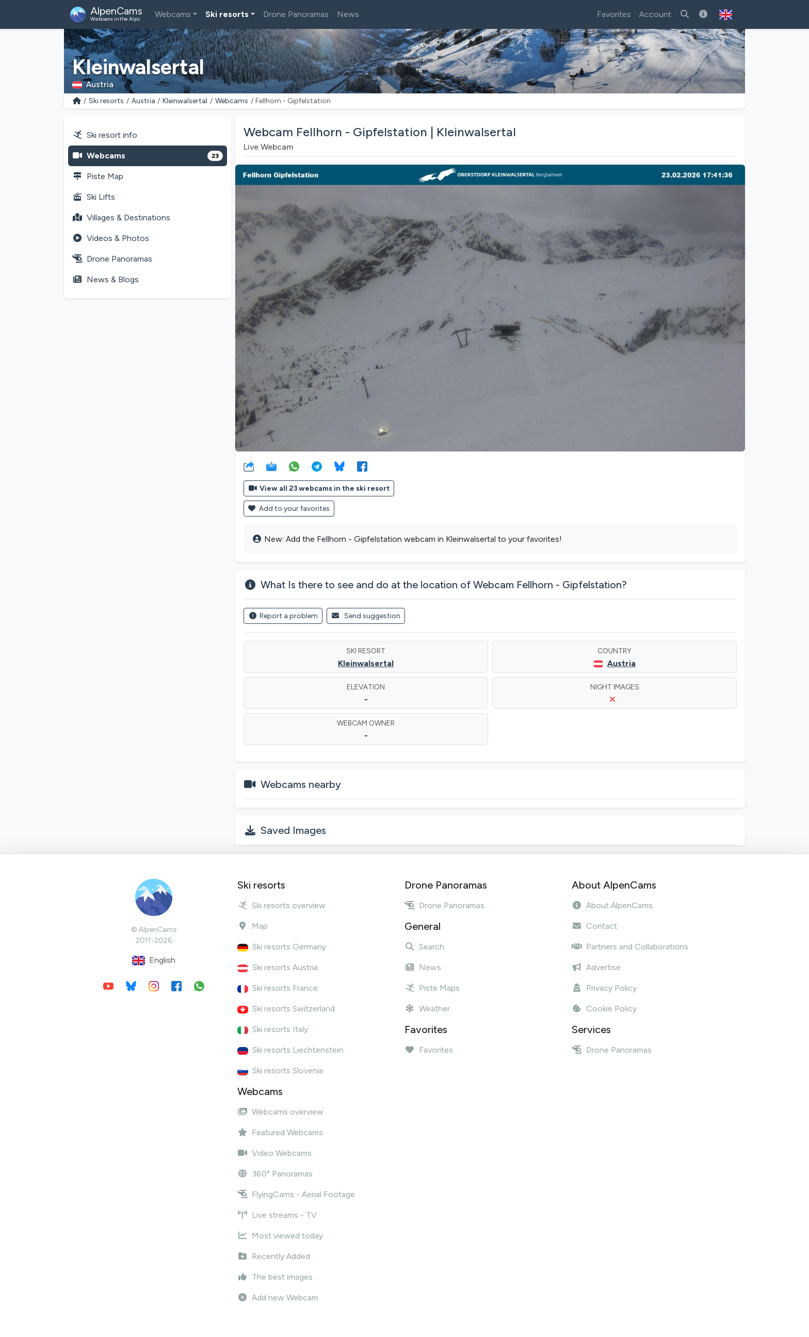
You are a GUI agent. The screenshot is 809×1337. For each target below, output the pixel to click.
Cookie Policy (604, 1008)
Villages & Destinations (121, 217)
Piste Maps (432, 988)
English (153, 960)
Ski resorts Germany (281, 947)
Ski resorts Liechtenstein (290, 1050)
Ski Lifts (93, 197)
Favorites (614, 14)
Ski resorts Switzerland (286, 1008)
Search (424, 947)
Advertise (596, 967)
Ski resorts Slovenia (280, 1070)
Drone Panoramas (296, 14)
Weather (427, 1008)
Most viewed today (280, 1236)
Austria (143, 100)
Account (655, 14)
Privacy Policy (604, 988)
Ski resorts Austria (277, 967)
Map (252, 926)
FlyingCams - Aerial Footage (296, 1194)
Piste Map (97, 176)
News (348, 14)
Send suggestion (366, 615)
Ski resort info (104, 135)
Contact (594, 926)
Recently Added (273, 1256)
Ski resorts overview (281, 905)
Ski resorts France (277, 988)
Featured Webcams (280, 1132)
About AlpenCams (612, 905)
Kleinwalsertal (185, 100)
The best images (275, 1277)
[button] (726, 14)
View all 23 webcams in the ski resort (319, 488)
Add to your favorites (289, 508)
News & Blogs (105, 279)
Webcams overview (280, 1112)
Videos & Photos (110, 238)
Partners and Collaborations (630, 947)
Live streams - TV (277, 1215)
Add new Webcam (277, 1297)
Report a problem (283, 615)
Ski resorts (227, 14)
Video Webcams (274, 1153)
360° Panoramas (275, 1174)
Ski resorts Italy (272, 1029)
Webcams (173, 14)
